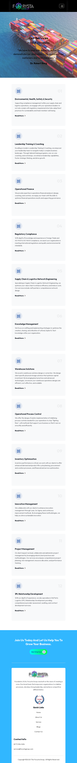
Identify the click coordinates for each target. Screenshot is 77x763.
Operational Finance (24, 189)
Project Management (24, 549)
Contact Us (38, 732)
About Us (38, 717)
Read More (20, 116)
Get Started (38, 652)
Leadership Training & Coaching (29, 144)
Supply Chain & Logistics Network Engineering (36, 279)
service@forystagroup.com (23, 749)
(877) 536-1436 (19, 744)
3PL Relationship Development (29, 594)
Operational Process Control (28, 414)
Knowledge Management (26, 324)
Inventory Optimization (25, 459)
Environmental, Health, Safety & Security (33, 99)
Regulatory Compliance (26, 234)
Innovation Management (26, 504)
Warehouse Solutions (24, 369)
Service (38, 722)
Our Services (43, 42)
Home (30, 42)
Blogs (38, 727)
